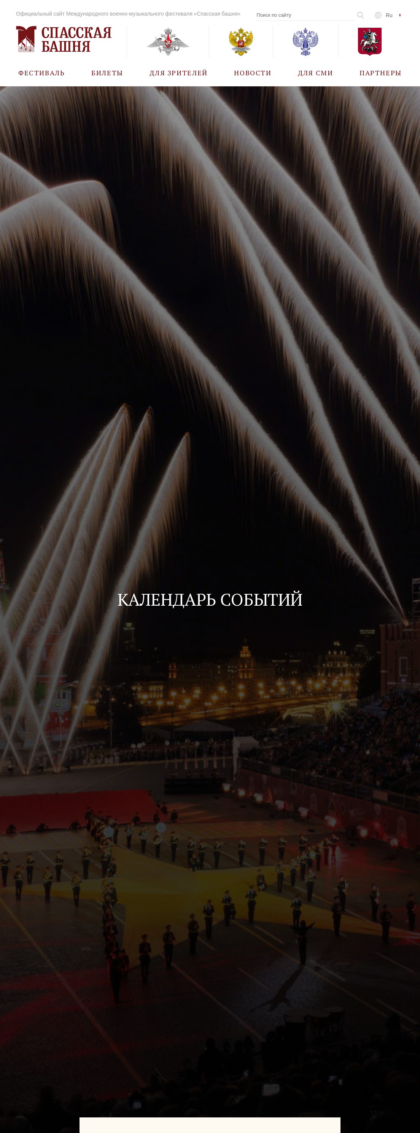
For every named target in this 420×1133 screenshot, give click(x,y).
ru (389, 15)
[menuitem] (41, 72)
